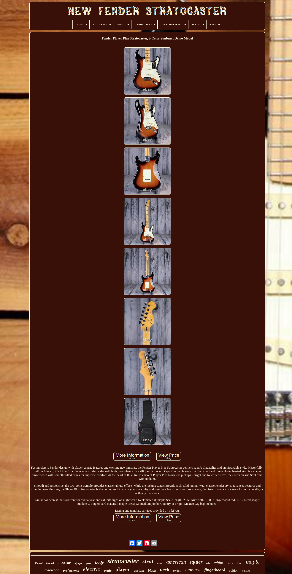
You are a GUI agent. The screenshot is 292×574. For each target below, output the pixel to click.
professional (71, 570)
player (122, 569)
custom (139, 570)
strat (147, 561)
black (152, 570)
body (99, 562)
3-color (64, 563)
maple (252, 562)
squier (196, 562)
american (176, 562)
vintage (246, 570)
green (88, 563)
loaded (50, 563)
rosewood (51, 570)
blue (239, 563)
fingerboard (214, 570)
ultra (159, 563)
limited (39, 563)
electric (91, 569)
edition (233, 570)
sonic (108, 570)
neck (164, 569)
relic (208, 563)
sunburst (193, 569)
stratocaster (123, 561)
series (177, 570)
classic (230, 563)
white (218, 562)
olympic (78, 563)
